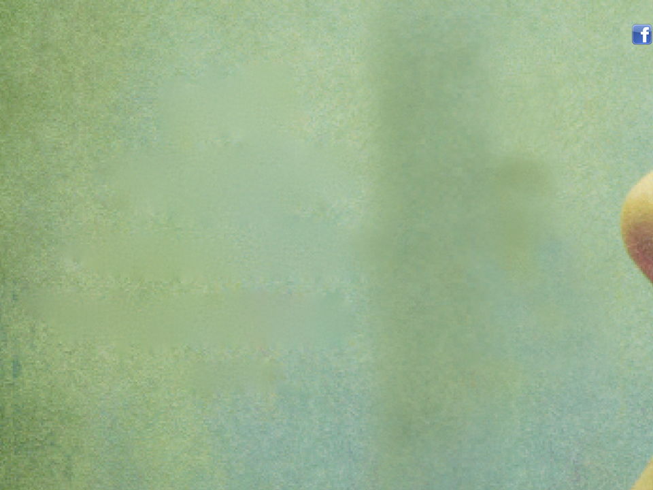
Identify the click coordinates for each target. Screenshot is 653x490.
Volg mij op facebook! (642, 35)
